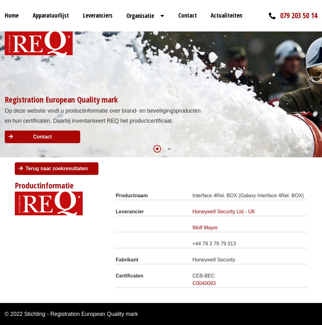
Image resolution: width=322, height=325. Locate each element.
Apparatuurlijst (51, 15)
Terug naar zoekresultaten (56, 168)
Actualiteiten (226, 15)
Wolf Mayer (205, 227)
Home (12, 15)
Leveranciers (98, 15)
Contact (187, 15)
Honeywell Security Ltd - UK (223, 211)
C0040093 (204, 283)
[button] (157, 149)
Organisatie (140, 16)
